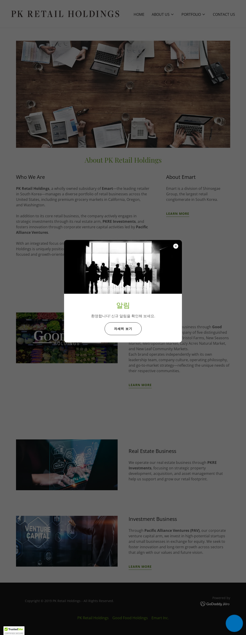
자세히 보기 (123, 328)
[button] (234, 623)
